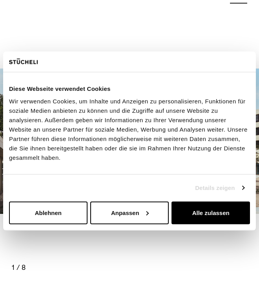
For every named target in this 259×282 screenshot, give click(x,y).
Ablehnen (48, 212)
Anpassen (130, 212)
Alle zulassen (211, 212)
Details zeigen (215, 187)
